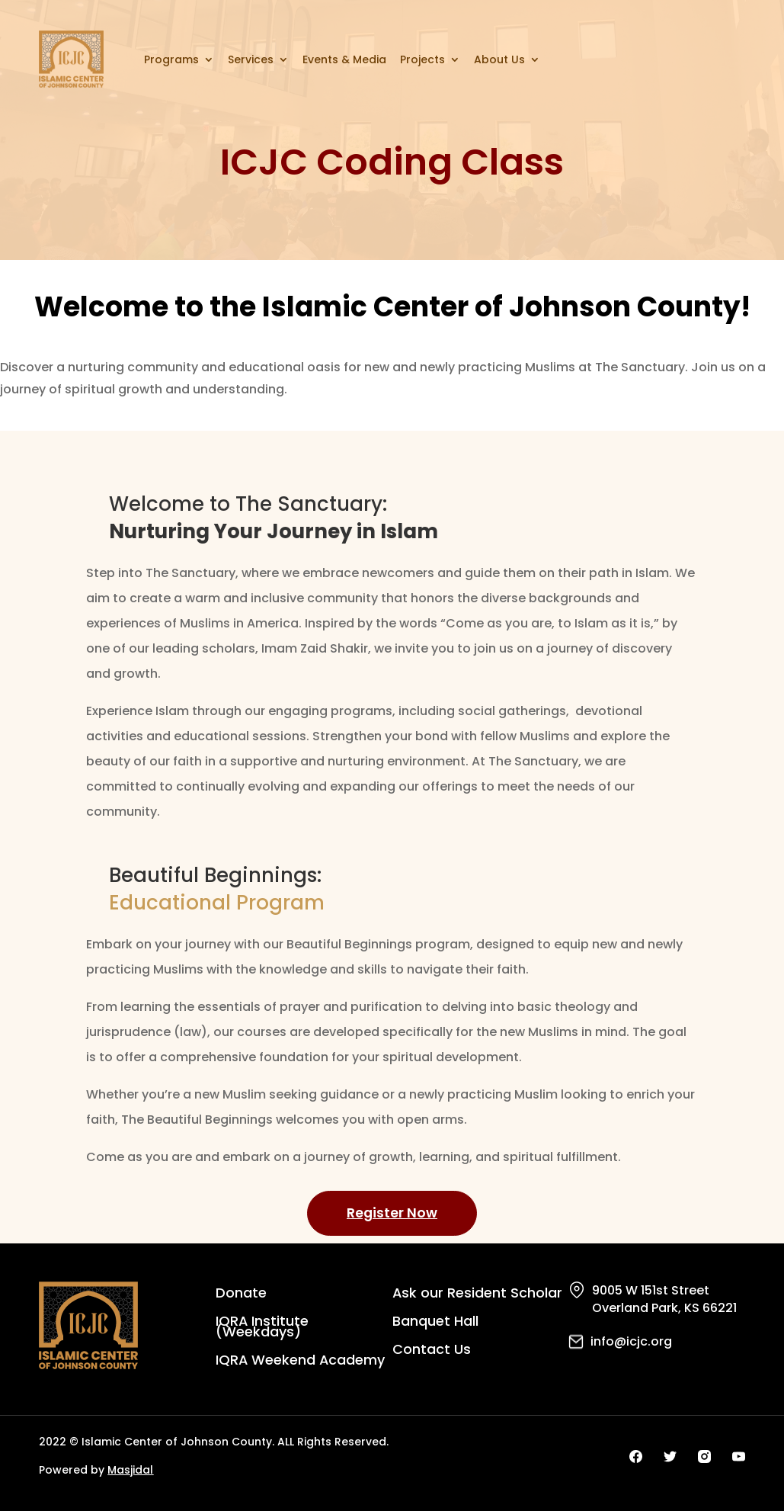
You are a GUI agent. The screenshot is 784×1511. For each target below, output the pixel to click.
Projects (422, 59)
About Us (499, 59)
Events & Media (344, 59)
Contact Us (431, 1351)
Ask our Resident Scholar (477, 1295)
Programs (171, 59)
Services (251, 59)
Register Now (392, 1212)
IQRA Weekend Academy (301, 1362)
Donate (241, 1295)
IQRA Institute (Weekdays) (262, 1328)
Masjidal (130, 1470)
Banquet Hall (435, 1323)
